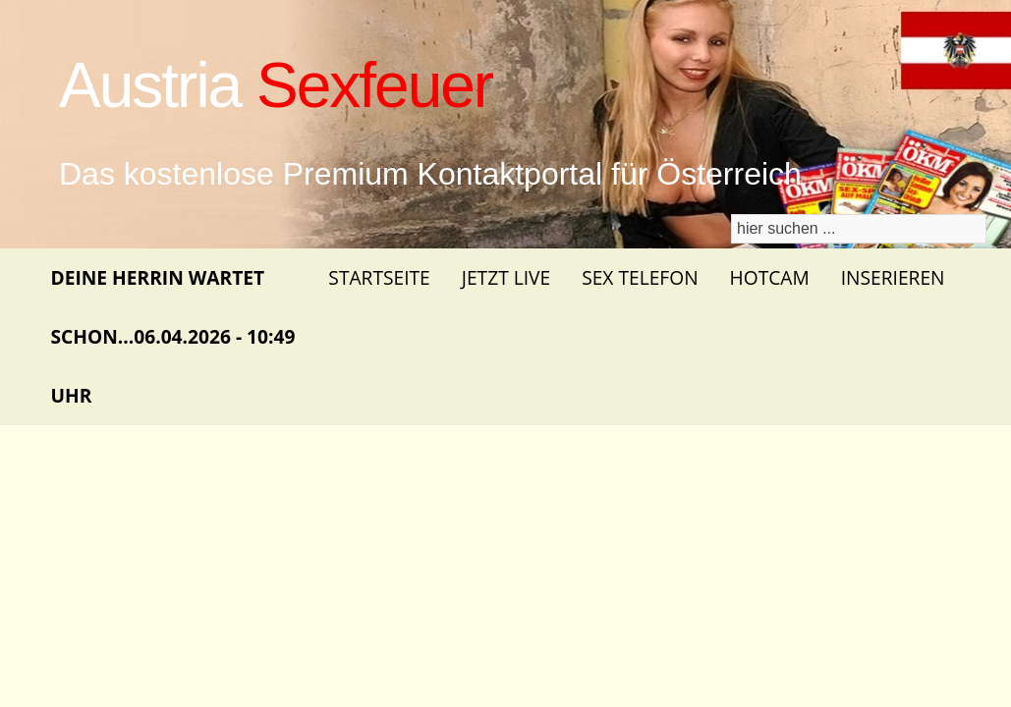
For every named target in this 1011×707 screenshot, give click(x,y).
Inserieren (893, 277)
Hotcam (770, 277)
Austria (275, 85)
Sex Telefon (640, 277)
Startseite (378, 277)
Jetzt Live (506, 277)
